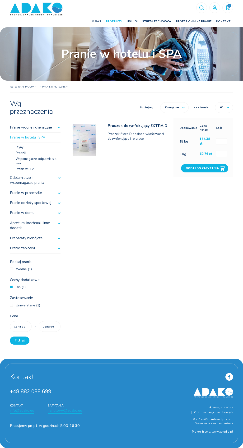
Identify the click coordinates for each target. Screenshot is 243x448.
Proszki (21, 153)
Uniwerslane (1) (28, 305)
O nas (96, 21)
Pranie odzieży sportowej (30, 202)
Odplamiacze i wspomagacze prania (27, 180)
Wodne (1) (24, 269)
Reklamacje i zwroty (220, 407)
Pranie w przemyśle (26, 192)
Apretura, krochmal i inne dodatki (30, 225)
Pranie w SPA (25, 169)
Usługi (132, 21)
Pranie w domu (22, 212)
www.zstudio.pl (222, 432)
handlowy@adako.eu (65, 410)
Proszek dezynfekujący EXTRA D (137, 125)
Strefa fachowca (156, 21)
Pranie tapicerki (22, 248)
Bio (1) (21, 287)
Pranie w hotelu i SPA (27, 137)
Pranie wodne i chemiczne (31, 127)
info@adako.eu (22, 410)
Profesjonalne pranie (193, 21)
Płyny (19, 147)
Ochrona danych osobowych (213, 412)
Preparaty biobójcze (26, 238)
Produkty (114, 21)
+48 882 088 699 (30, 391)
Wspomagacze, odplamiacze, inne (36, 161)
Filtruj (20, 340)
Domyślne (175, 107)
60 (224, 107)
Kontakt (223, 21)
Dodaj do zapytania (202, 168)
